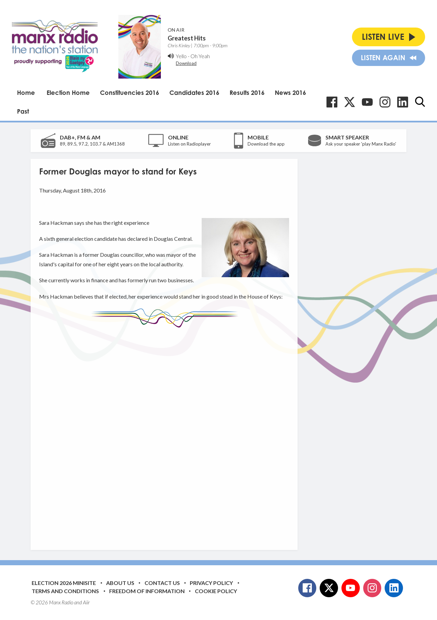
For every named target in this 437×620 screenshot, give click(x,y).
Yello (181, 56)
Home (26, 92)
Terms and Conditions (65, 591)
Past (23, 111)
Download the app (266, 144)
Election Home (68, 92)
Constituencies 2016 (129, 92)
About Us (120, 583)
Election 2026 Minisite (64, 583)
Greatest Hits (187, 38)
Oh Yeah (200, 56)
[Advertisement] (166, 433)
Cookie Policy (216, 591)
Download (186, 63)
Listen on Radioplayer (189, 144)
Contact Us (162, 583)
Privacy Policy (211, 583)
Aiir (86, 602)
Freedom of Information (147, 591)
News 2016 (290, 92)
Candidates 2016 (194, 92)
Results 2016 (247, 92)
